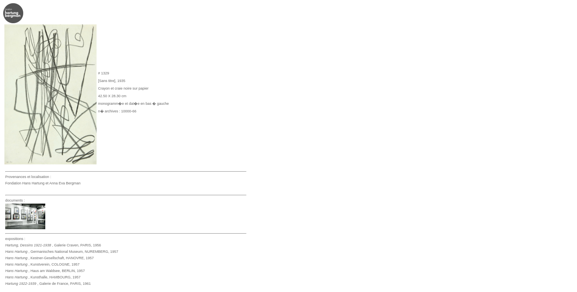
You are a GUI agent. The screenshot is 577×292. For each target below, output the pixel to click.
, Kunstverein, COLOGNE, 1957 (42, 264)
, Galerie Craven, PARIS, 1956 (53, 245)
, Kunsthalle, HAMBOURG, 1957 (43, 277)
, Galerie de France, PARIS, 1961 (48, 284)
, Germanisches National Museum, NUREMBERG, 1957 (61, 252)
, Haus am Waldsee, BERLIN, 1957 (45, 271)
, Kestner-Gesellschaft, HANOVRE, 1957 (49, 258)
